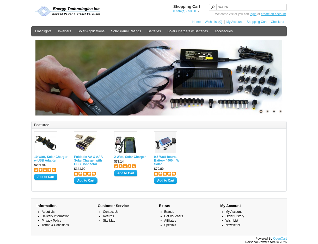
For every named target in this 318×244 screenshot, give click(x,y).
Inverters (64, 31)
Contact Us (110, 212)
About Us (48, 212)
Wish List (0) (213, 22)
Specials (170, 225)
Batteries (154, 31)
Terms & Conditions (55, 225)
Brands (169, 212)
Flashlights (43, 31)
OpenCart (280, 238)
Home (196, 22)
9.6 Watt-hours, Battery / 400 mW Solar (166, 160)
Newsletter (232, 225)
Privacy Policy (51, 220)
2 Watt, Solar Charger (130, 157)
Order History (234, 216)
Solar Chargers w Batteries (187, 31)
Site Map (109, 220)
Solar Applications (91, 31)
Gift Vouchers (173, 216)
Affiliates (170, 220)
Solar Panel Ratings (126, 31)
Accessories (224, 31)
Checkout (277, 22)
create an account (273, 14)
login (253, 14)
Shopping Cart (257, 22)
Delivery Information (56, 216)
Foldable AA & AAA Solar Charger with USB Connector (88, 160)
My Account (235, 22)
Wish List (231, 220)
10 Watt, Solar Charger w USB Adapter (51, 158)
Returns (108, 216)
